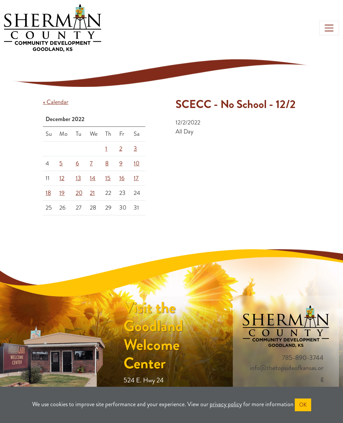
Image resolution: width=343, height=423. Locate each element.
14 (92, 178)
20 (79, 193)
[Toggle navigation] (329, 28)
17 (136, 178)
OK (303, 405)
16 (122, 178)
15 (108, 178)
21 (92, 193)
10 (136, 163)
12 (61, 178)
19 (62, 193)
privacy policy (226, 404)
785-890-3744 (303, 358)
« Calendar (55, 102)
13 (78, 178)
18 (48, 193)
